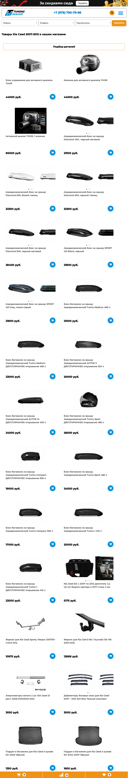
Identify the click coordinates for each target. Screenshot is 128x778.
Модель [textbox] (44, 23)
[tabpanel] (21, 65)
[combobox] (20, 22)
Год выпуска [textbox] (83, 23)
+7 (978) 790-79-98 (67, 13)
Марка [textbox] (6, 23)
